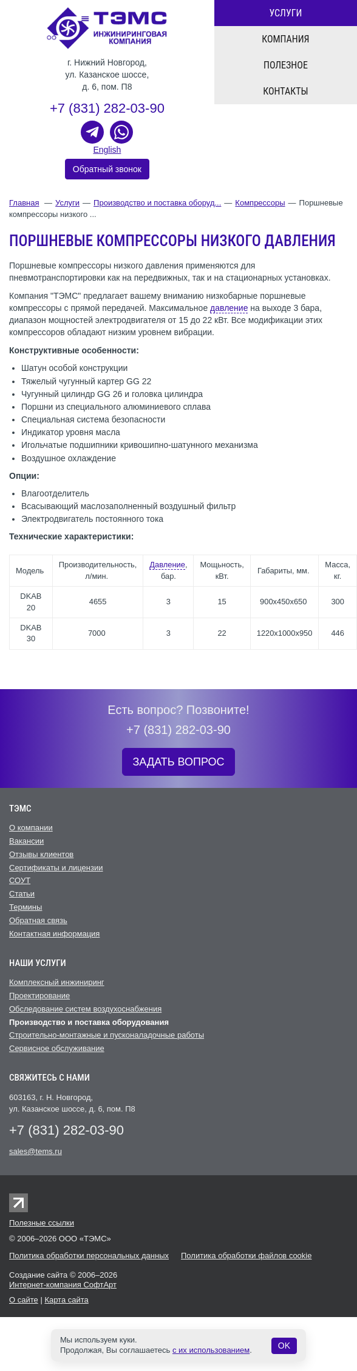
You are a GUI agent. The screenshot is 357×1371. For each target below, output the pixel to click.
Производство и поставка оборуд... (157, 202)
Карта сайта (66, 1299)
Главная (24, 202)
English (107, 150)
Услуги (285, 13)
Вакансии (26, 841)
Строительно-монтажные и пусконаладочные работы (106, 1034)
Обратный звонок (107, 169)
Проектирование (39, 995)
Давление (167, 564)
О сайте (23, 1299)
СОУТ (19, 880)
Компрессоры (260, 202)
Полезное (286, 65)
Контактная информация (54, 933)
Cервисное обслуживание (56, 1048)
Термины (25, 907)
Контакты (285, 91)
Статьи (22, 893)
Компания (285, 39)
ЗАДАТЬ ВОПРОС (178, 762)
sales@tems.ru (35, 1151)
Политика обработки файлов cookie (246, 1255)
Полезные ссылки (41, 1222)
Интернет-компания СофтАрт (63, 1284)
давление (229, 308)
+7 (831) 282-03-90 (107, 108)
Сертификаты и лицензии (56, 867)
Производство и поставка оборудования (89, 1022)
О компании (31, 827)
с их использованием (211, 1350)
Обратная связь (38, 920)
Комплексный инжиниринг (56, 982)
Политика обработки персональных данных (89, 1255)
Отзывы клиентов (41, 854)
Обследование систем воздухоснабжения (85, 1008)
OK (284, 1345)
